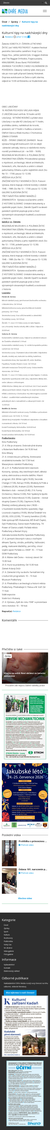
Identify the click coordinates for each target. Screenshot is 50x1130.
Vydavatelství (9, 964)
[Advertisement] (25, 94)
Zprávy (14, 21)
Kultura (7, 935)
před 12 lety (22, 36)
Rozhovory (8, 938)
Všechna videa (25, 898)
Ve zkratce (8, 948)
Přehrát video (26, 845)
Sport (6, 931)
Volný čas (8, 944)
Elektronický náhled (11, 971)
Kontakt (7, 968)
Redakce (9, 36)
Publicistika (8, 941)
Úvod (4, 21)
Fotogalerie (8, 954)
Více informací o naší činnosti (20, 992)
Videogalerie (9, 951)
